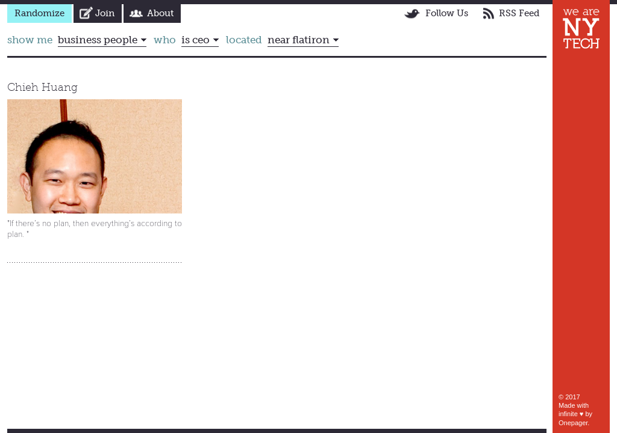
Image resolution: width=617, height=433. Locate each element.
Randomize (39, 13)
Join (104, 13)
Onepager (573, 422)
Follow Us (446, 13)
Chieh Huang (42, 87)
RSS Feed (519, 13)
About (160, 13)
